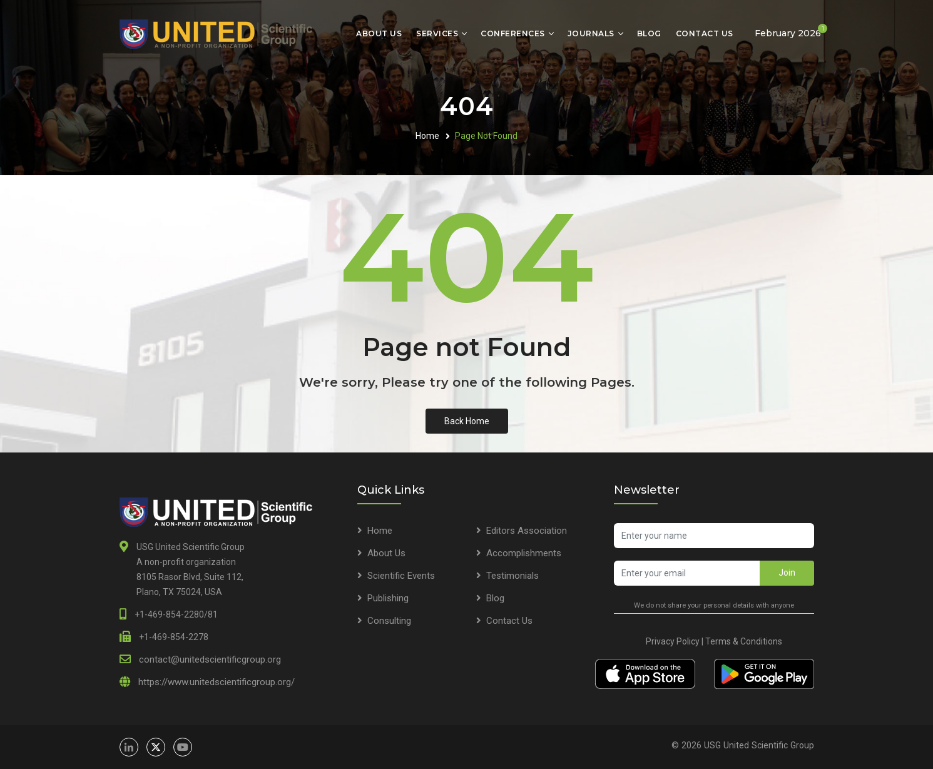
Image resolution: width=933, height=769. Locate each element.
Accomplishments (523, 553)
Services (437, 33)
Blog (649, 33)
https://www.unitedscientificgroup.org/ (216, 682)
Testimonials (512, 575)
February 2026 (791, 31)
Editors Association (526, 530)
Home (427, 136)
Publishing (388, 598)
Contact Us (704, 33)
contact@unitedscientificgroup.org (210, 659)
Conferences (513, 33)
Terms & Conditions (743, 641)
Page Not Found (486, 136)
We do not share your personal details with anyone (714, 605)
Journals (591, 33)
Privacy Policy (673, 641)
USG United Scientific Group (759, 745)
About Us (379, 33)
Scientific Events (401, 575)
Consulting (389, 620)
